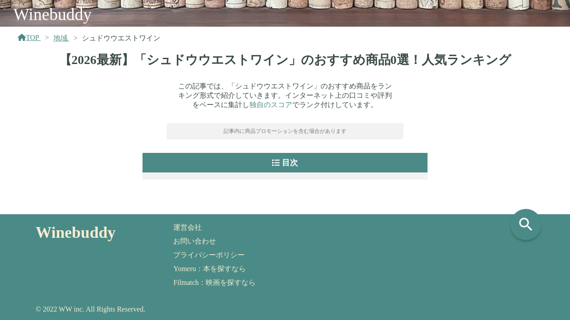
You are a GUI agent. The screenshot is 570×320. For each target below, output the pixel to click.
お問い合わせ (194, 241)
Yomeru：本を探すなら (209, 268)
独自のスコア (270, 104)
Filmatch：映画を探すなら (214, 282)
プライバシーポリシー (208, 255)
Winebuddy (52, 14)
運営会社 (187, 227)
